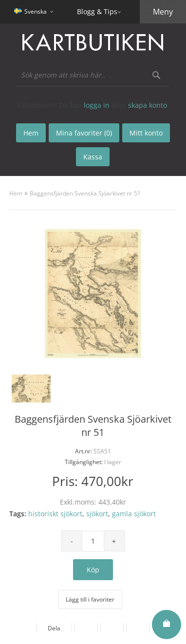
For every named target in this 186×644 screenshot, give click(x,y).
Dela (54, 628)
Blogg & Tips (97, 11)
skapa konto (147, 105)
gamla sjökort (134, 513)
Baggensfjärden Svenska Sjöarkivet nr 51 (85, 193)
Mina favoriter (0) (84, 132)
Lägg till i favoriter (90, 599)
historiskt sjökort (55, 513)
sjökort (97, 513)
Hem (15, 193)
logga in (97, 105)
